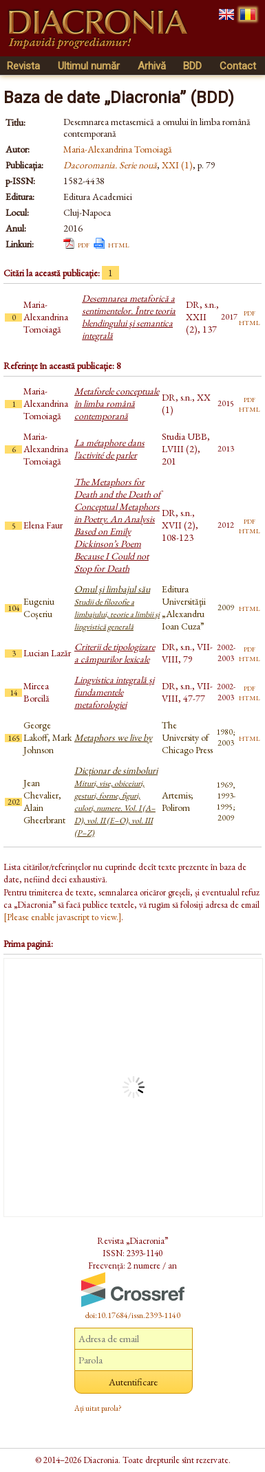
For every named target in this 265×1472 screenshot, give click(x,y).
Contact (238, 66)
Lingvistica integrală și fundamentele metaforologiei (114, 692)
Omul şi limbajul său (117, 607)
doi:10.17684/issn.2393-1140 (132, 1315)
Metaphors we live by (113, 737)
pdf (83, 244)
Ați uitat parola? (98, 1408)
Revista (23, 66)
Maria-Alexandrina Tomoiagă (117, 149)
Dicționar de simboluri (116, 801)
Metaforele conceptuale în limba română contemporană (116, 403)
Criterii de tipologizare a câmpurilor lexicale (114, 652)
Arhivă (152, 66)
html (118, 244)
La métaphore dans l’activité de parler (109, 448)
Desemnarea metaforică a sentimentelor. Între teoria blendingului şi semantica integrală (129, 317)
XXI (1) (177, 165)
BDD (192, 66)
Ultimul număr (89, 66)
